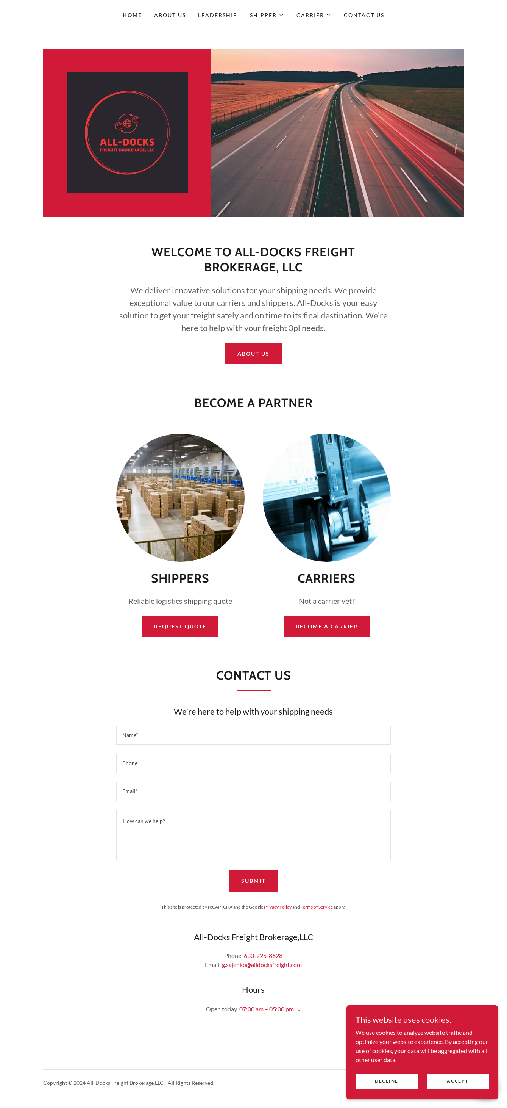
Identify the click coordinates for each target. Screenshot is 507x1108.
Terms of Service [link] (317, 907)
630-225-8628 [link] (263, 955)
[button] (267, 15)
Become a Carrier (327, 626)
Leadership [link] (217, 15)
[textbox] (253, 735)
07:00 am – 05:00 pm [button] (266, 1008)
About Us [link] (170, 15)
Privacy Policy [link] (278, 907)
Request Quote (180, 626)
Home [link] (132, 15)
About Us (253, 353)
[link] (127, 131)
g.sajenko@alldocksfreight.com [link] (262, 964)
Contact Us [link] (364, 15)
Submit (253, 881)
